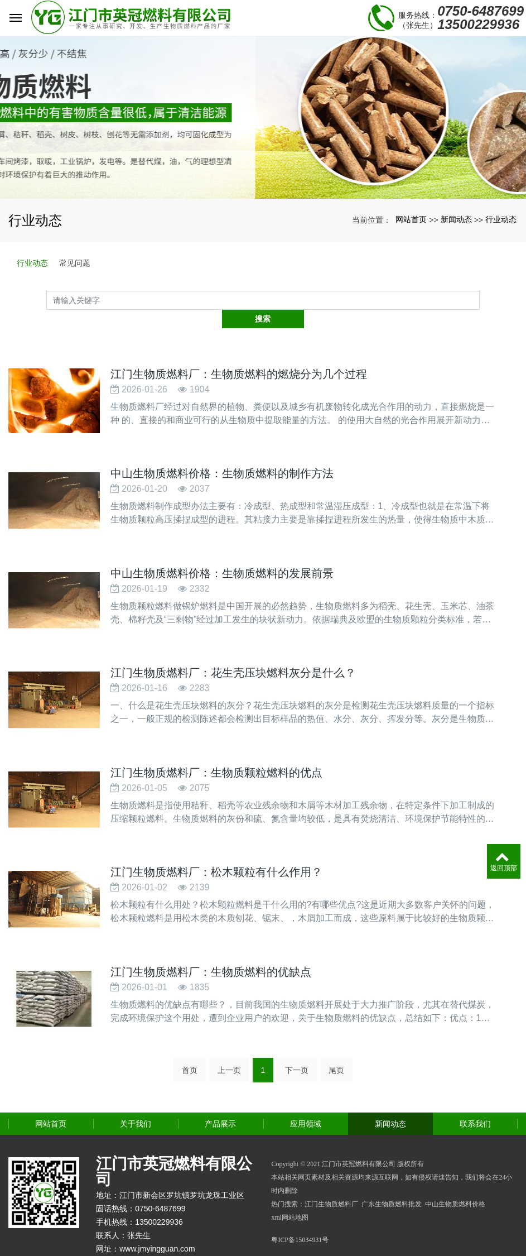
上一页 (229, 1048)
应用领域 (305, 1101)
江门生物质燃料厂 (331, 1182)
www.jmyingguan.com (157, 1227)
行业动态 (501, 219)
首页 (189, 1048)
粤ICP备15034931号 (300, 1218)
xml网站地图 (289, 1196)
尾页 (336, 1048)
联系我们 (475, 1101)
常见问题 (74, 262)
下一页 (296, 1048)
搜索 (480, 299)
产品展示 (220, 1101)
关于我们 (135, 1101)
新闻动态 (456, 219)
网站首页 (411, 219)
